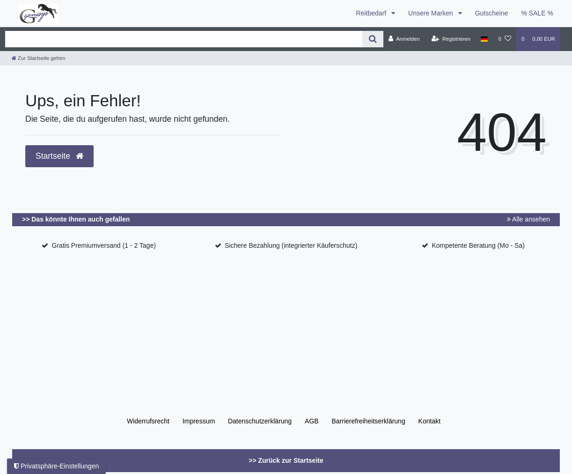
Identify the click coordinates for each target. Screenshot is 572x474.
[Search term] (183, 39)
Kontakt (429, 421)
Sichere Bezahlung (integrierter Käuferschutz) (291, 245)
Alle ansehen (528, 219)
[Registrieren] (451, 39)
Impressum (199, 421)
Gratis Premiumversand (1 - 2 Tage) (104, 245)
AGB (312, 421)
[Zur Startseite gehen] (38, 58)
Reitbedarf (372, 13)
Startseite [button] (59, 156)
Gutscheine (491, 13)
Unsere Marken (431, 13)
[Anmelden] (404, 39)
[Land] (484, 39)
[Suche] (372, 39)
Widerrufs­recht (148, 421)
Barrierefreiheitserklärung (368, 421)
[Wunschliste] (504, 39)
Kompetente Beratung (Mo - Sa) (478, 245)
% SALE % (537, 13)
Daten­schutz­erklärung (260, 421)
